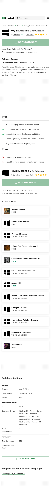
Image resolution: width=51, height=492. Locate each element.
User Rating (36, 34)
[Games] (19, 26)
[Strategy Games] (29, 26)
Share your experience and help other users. (20, 52)
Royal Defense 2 (27, 30)
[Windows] (11, 26)
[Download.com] (8, 18)
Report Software (25, 458)
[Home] (4, 26)
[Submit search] (17, 18)
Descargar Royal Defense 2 (13, 474)
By (15, 35)
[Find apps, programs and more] (30, 18)
